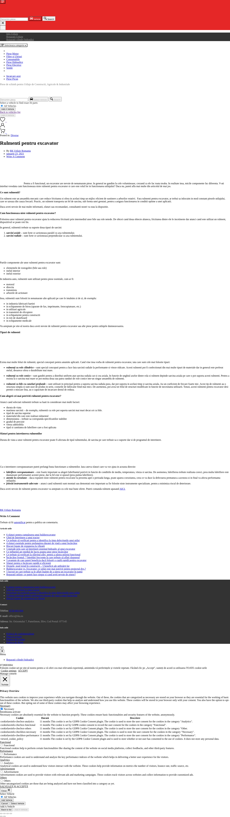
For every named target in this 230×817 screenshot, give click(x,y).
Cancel (4, 803)
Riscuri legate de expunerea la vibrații (25, 546)
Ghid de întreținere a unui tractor (23, 537)
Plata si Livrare (14, 636)
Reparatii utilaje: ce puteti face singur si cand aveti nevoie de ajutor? (41, 574)
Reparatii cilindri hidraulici (20, 39)
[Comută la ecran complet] (4, 813)
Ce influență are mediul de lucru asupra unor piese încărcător (37, 551)
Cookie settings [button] (8, 670)
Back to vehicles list (10, 112)
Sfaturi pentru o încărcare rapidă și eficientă (28, 563)
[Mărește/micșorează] (1, 813)
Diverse (15, 135)
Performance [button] (6, 751)
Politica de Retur (14, 642)
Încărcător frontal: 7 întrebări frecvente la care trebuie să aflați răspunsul (43, 557)
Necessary (9, 709)
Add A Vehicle (7, 109)
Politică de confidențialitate (20, 633)
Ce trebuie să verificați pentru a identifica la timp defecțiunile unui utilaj (43, 540)
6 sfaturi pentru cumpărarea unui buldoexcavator (31, 534)
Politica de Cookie (15, 639)
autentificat (19, 522)
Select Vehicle (17, 803)
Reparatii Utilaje (14, 36)
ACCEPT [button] (23, 670)
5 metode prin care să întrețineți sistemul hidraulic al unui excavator (40, 549)
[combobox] (14, 19)
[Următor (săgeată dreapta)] (4, 816)
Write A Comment (15, 156)
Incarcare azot (13, 76)
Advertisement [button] (7, 768)
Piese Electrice (13, 65)
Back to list (6, 809)
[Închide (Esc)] (10, 813)
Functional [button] (5, 742)
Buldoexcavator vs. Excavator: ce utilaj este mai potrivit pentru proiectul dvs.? (46, 568)
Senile (9, 68)
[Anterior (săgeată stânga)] (1, 816)
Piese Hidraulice (14, 62)
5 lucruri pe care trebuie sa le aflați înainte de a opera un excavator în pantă (44, 571)
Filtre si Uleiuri (14, 56)
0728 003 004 (16, 610)
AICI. (122, 489)
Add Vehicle (6, 800)
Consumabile (13, 59)
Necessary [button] (5, 705)
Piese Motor (12, 53)
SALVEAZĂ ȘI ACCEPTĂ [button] (14, 786)
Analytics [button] (5, 760)
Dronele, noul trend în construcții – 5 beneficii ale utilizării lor (37, 566)
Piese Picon (12, 79)
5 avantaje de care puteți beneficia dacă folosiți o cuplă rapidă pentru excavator (46, 560)
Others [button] (3, 777)
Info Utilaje (12, 34)
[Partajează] (7, 813)
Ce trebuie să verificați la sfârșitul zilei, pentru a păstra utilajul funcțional (43, 554)
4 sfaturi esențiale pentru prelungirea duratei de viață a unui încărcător (41, 543)
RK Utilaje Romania (20, 150)
